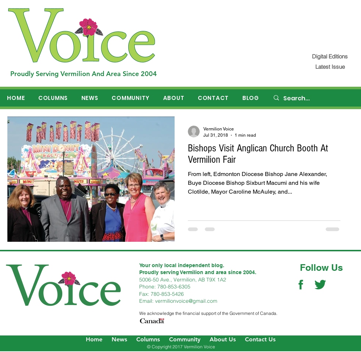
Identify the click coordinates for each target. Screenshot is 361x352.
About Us (223, 339)
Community (184, 339)
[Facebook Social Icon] (301, 284)
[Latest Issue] (330, 66)
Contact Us (260, 339)
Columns (148, 339)
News (119, 339)
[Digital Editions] (330, 56)
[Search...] (313, 98)
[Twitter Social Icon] (320, 284)
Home (94, 339)
